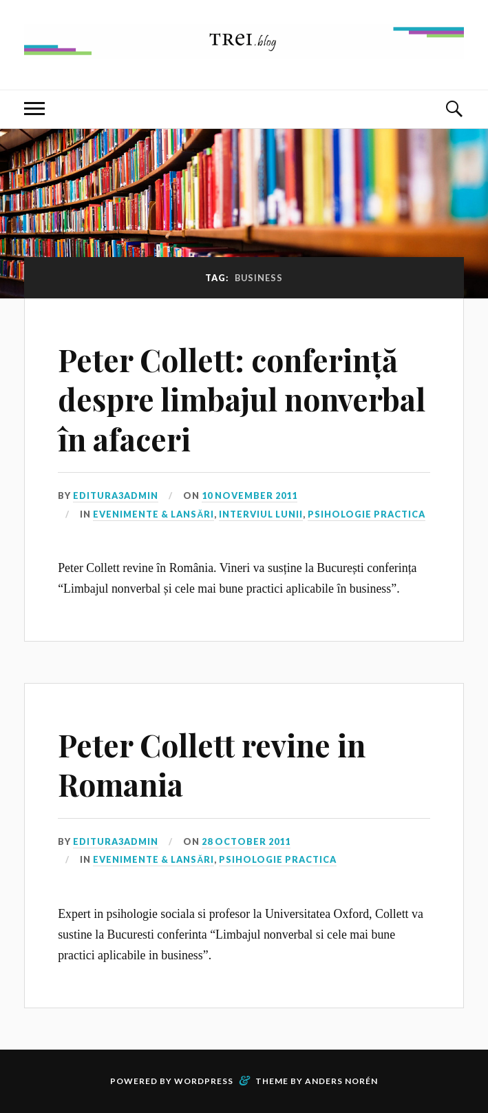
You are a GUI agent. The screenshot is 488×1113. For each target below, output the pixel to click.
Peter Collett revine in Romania (211, 764)
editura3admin (115, 495)
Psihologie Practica (366, 514)
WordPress (203, 1081)
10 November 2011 (249, 495)
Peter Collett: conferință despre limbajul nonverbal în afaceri (241, 399)
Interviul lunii (261, 514)
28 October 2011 (246, 841)
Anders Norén (341, 1081)
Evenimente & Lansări (153, 514)
